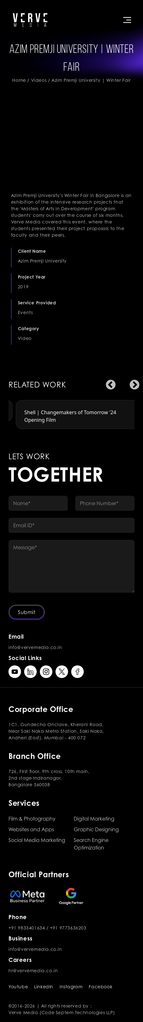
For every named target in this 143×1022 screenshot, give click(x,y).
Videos (39, 80)
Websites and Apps (31, 829)
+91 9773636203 (68, 927)
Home (19, 80)
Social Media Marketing (36, 840)
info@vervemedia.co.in (35, 647)
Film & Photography (32, 819)
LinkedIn (43, 986)
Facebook (100, 986)
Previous (108, 383)
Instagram (71, 986)
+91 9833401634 (26, 927)
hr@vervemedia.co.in (33, 970)
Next (132, 383)
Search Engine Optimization (91, 844)
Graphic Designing (96, 829)
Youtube (18, 986)
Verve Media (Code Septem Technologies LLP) (61, 1012)
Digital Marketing (94, 819)
